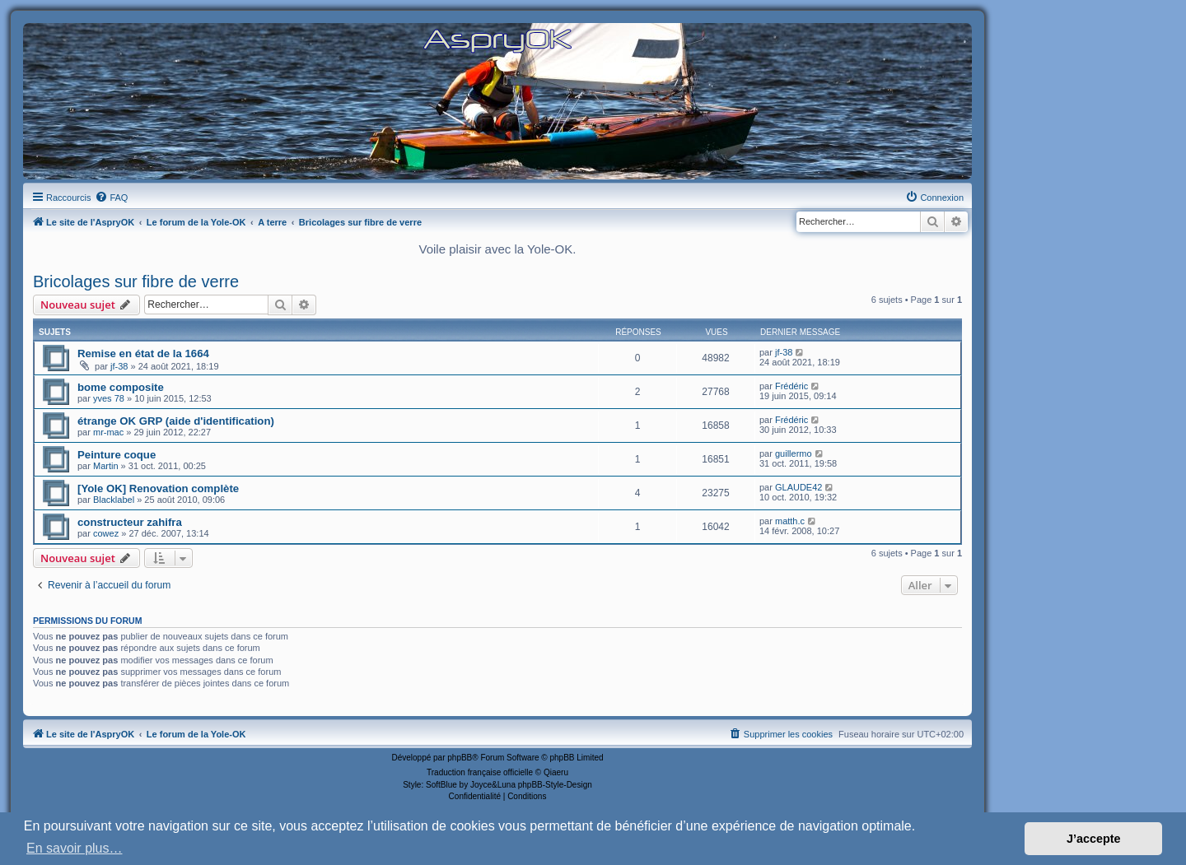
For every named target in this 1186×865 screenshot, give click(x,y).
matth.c (790, 521)
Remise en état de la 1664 (143, 353)
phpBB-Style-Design (555, 784)
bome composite (120, 387)
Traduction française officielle (480, 772)
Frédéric (791, 386)
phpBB (459, 757)
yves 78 (108, 398)
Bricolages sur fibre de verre (136, 281)
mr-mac (108, 432)
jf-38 (119, 366)
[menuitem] (111, 197)
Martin (106, 466)
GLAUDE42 (798, 487)
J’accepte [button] (1094, 838)
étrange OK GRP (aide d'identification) (175, 421)
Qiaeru (556, 772)
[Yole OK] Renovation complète (158, 488)
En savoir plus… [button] (74, 848)
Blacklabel (113, 500)
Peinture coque (116, 455)
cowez (106, 533)
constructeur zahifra (129, 522)
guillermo (793, 453)
